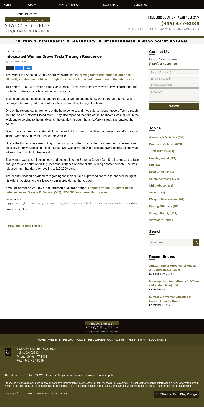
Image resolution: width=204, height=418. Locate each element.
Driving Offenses (163, 217)
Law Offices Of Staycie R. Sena (53, 404)
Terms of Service (98, 386)
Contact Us (163, 4)
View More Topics (160, 230)
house (33, 215)
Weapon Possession (165, 210)
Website (46, 4)
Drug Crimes (160, 184)
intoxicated (50, 215)
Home (15, 4)
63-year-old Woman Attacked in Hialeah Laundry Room (173, 310)
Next (38, 237)
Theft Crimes (160, 165)
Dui (19, 211)
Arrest (156, 204)
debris (18, 215)
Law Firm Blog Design (181, 404)
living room (63, 215)
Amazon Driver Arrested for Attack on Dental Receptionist (172, 280)
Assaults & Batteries (165, 152)
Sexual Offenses (162, 191)
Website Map (135, 348)
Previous (13, 237)
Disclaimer (98, 348)
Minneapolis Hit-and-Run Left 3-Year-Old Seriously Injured (174, 295)
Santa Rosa (77, 215)
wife (135, 215)
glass (25, 215)
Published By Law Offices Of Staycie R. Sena (163, 23)
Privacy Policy (78, 348)
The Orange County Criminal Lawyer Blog (27, 23)
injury (40, 215)
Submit (174, 119)
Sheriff (87, 215)
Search (196, 254)
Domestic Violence (164, 158)
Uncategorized (161, 171)
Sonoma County (112, 215)
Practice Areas (125, 4)
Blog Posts (153, 348)
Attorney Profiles (84, 4)
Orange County (162, 223)
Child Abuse (160, 197)
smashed (97, 215)
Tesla (125, 215)
